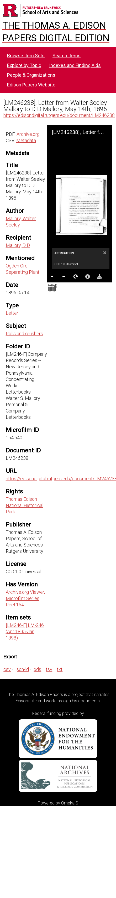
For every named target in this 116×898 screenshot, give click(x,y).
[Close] (105, 253)
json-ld (22, 669)
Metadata (26, 140)
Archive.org (28, 134)
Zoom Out (64, 277)
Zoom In (52, 277)
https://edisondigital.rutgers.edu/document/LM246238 (59, 115)
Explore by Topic (24, 65)
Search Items (66, 55)
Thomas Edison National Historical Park (24, 505)
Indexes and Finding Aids (75, 65)
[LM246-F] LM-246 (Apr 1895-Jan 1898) (25, 631)
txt (59, 669)
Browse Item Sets (26, 55)
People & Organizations (31, 75)
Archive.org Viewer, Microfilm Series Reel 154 (25, 598)
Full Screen (64, 287)
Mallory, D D (18, 245)
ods (37, 669)
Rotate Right (76, 277)
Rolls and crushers (24, 333)
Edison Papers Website (31, 84)
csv (7, 669)
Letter (12, 313)
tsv (49, 669)
